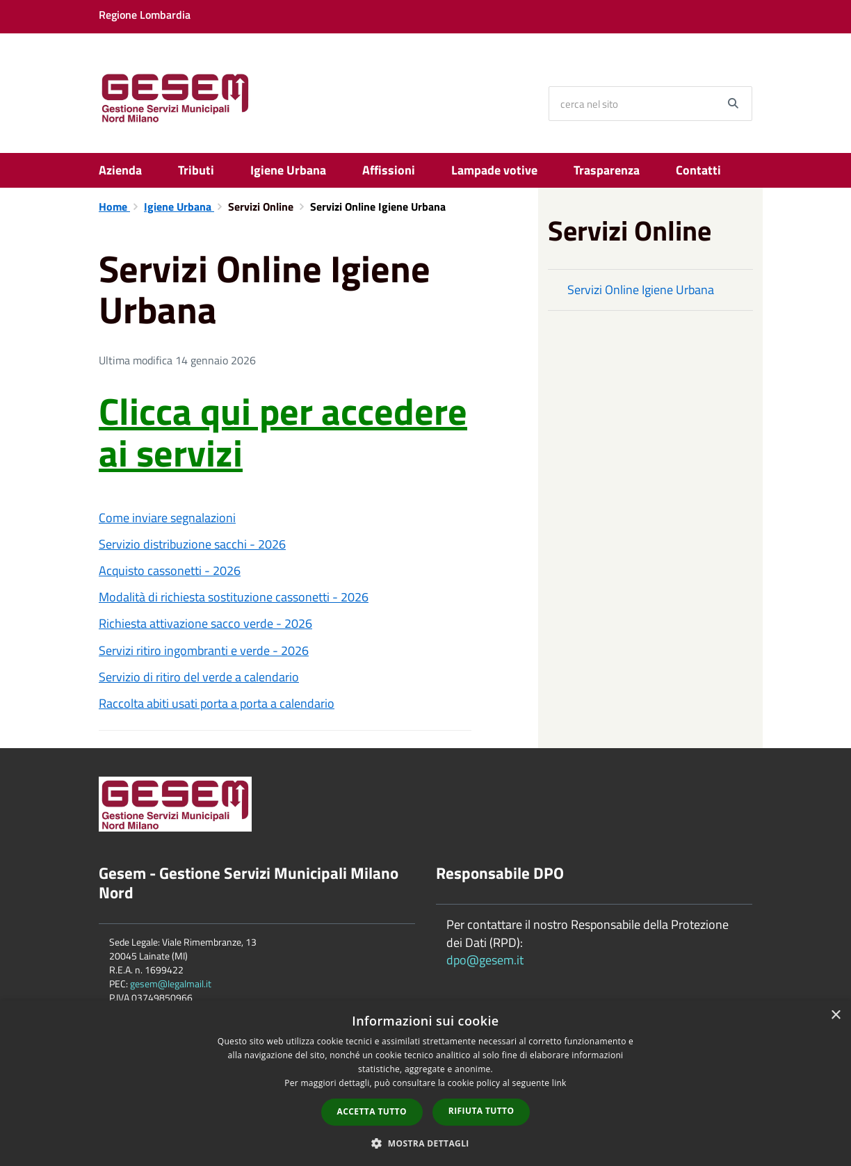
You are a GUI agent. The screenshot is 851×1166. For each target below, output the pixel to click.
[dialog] (425, 1083)
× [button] (835, 1015)
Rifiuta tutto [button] (481, 1111)
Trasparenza (607, 170)
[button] (425, 1142)
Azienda (120, 170)
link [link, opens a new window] (559, 1083)
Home (114, 206)
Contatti (698, 170)
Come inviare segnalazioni (167, 517)
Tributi (196, 170)
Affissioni (388, 170)
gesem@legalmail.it (170, 983)
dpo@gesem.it (485, 959)
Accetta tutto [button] (372, 1111)
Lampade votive (494, 170)
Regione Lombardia (145, 14)
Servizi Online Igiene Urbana (640, 289)
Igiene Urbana (288, 170)
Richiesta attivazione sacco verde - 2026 (205, 623)
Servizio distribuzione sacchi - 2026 (192, 544)
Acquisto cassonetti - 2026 (170, 570)
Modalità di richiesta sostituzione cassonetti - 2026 (233, 597)
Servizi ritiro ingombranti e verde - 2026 (204, 650)
